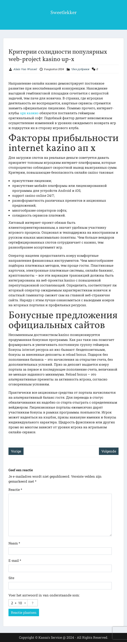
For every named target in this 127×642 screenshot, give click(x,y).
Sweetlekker (63, 12)
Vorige (16, 451)
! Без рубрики (80, 69)
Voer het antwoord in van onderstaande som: (44, 595)
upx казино (29, 113)
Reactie (15, 489)
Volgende (108, 451)
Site (11, 578)
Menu (7, 7)
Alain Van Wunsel (25, 69)
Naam (14, 543)
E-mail (14, 560)
